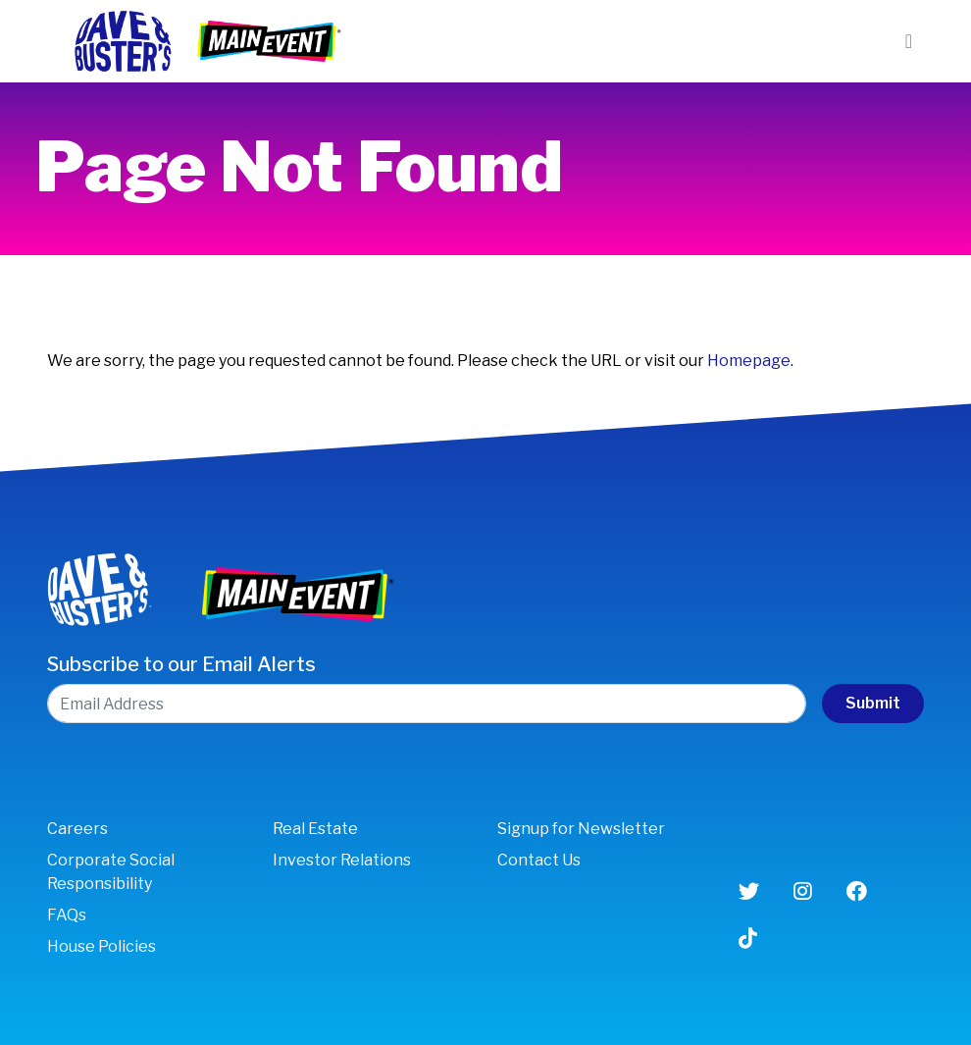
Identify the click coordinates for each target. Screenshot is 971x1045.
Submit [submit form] (872, 703)
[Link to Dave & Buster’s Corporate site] (122, 39)
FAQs (66, 915)
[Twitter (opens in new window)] (749, 892)
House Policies (101, 946)
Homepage (749, 360)
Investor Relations (342, 860)
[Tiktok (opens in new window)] (748, 939)
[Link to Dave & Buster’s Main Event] (270, 39)
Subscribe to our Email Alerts (181, 664)
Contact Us (539, 860)
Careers (77, 828)
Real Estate (315, 828)
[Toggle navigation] (909, 41)
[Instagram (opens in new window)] (803, 892)
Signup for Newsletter (581, 828)
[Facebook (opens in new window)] (857, 892)
